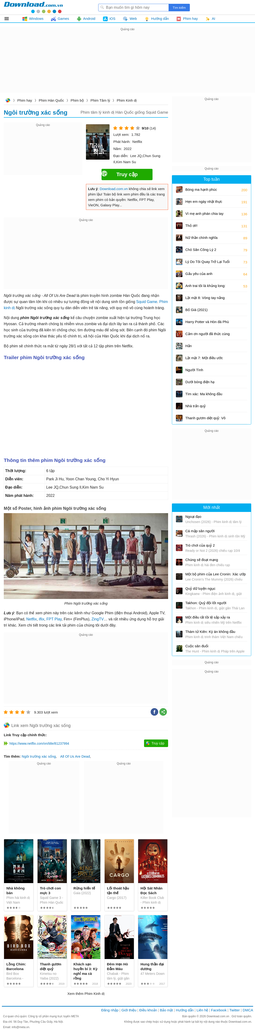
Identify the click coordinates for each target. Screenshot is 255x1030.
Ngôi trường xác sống (39, 756)
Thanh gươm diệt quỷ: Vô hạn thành (205, 419)
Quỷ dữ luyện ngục (200, 588)
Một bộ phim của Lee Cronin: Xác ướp (215, 574)
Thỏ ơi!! (191, 226)
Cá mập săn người (200, 531)
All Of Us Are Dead (75, 756)
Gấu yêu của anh (198, 274)
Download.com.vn (8, 101)
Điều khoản (148, 1010)
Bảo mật (166, 1010)
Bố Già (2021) (196, 310)
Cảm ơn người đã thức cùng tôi (207, 335)
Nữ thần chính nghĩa (201, 238)
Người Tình (194, 370)
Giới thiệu (128, 1010)
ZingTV (98, 619)
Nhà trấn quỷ (195, 406)
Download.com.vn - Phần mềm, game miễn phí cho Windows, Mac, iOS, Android (33, 7)
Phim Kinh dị (127, 100)
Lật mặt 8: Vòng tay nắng (205, 298)
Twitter (234, 1010)
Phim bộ (77, 100)
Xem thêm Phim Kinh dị (85, 994)
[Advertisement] (127, 65)
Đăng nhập (110, 1010)
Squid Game (146, 302)
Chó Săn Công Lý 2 (200, 250)
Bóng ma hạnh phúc (201, 189)
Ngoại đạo (193, 517)
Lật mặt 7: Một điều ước (204, 358)
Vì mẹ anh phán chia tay (204, 214)
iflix (41, 619)
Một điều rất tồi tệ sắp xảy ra (207, 617)
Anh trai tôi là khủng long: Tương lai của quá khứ (205, 287)
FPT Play (54, 619)
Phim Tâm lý (100, 100)
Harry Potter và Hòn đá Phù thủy (207, 323)
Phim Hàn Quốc (51, 100)
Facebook (219, 1010)
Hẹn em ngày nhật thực (203, 201)
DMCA (248, 1010)
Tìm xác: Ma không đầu (203, 394)
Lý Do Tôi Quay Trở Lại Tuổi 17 (207, 263)
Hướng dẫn (185, 1010)
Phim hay (24, 100)
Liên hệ (202, 1010)
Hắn (188, 346)
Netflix (31, 619)
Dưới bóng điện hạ (199, 382)
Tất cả (9, 18)
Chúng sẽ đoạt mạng (201, 560)
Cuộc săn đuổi (196, 646)
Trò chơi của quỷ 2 (200, 545)
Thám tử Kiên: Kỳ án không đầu (210, 632)
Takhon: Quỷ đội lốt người (205, 603)
